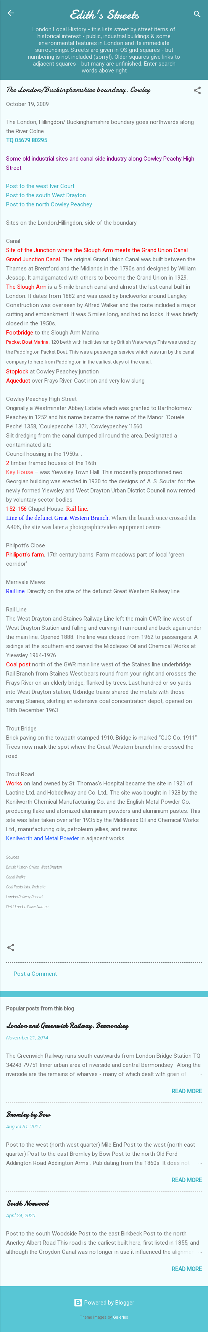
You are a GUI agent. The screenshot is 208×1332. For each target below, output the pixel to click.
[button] (197, 92)
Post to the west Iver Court (40, 186)
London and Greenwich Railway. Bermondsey (67, 1026)
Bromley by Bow (28, 1115)
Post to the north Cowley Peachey (49, 204)
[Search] (197, 15)
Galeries (120, 1317)
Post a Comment (35, 973)
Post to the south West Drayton (46, 195)
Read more (187, 1091)
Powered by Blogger (104, 1302)
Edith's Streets (104, 14)
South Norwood (27, 1203)
